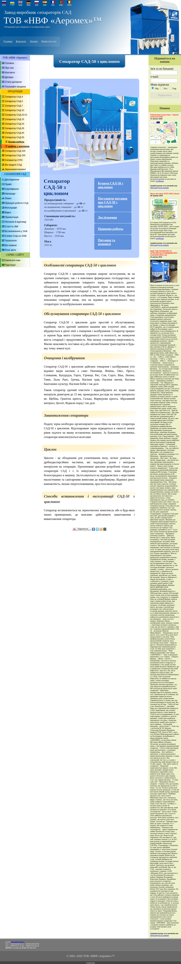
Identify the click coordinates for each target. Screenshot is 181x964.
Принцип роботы (110, 229)
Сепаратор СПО (14, 160)
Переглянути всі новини (159, 188)
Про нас (9, 67)
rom (69, 4)
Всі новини (11, 245)
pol (36, 4)
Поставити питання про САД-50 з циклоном (112, 202)
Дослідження (12, 179)
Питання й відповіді (15, 221)
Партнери (10, 265)
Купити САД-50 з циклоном (110, 185)
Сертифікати (12, 189)
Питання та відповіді (106, 242)
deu (28, 4)
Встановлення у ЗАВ (16, 231)
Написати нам (48, 41)
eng (20, 4)
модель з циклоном (18, 146)
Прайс (8, 184)
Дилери (34, 41)
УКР (12, 4)
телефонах (160, 181)
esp (45, 4)
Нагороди (10, 193)
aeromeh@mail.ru (17, 942)
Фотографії (11, 207)
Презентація (11, 217)
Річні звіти (10, 250)
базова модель (16, 142)
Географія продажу (15, 86)
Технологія (10, 240)
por (61, 4)
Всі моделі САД (13, 164)
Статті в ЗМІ (11, 226)
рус (4, 4)
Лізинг (8, 198)
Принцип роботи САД (16, 203)
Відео (8, 212)
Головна (8, 41)
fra (53, 4)
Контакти (21, 41)
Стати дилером (13, 82)
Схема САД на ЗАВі (15, 236)
